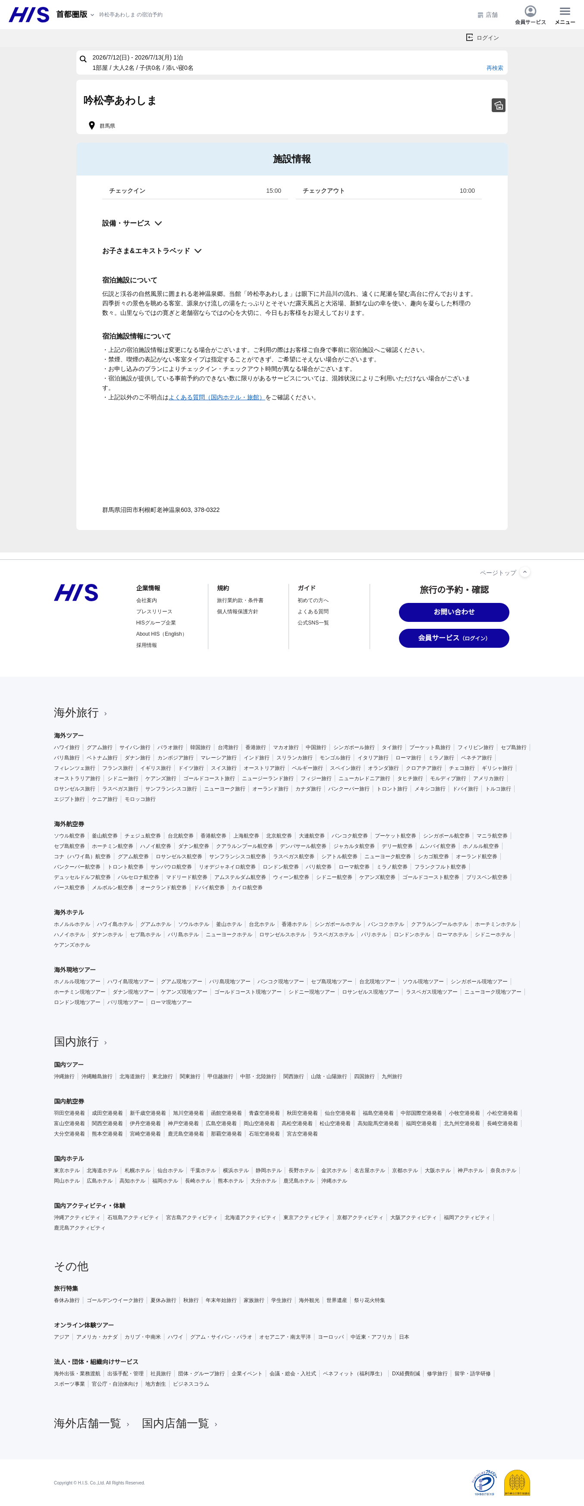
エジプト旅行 (69, 799)
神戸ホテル (471, 1170)
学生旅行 (281, 1300)
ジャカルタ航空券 (354, 846)
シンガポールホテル (337, 924)
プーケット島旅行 (430, 747)
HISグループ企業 (156, 623)
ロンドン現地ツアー (77, 1002)
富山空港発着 (69, 1123)
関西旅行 (293, 1076)
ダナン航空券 (193, 846)
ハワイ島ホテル (115, 924)
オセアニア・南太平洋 (285, 1337)
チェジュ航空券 (143, 836)
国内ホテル (69, 1158)
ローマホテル (452, 935)
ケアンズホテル (72, 945)
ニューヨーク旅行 (224, 789)
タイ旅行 (392, 747)
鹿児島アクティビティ (80, 1228)
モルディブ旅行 (448, 778)
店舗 (487, 15)
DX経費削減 (406, 1374)
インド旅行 (257, 758)
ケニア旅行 (105, 799)
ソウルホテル (193, 924)
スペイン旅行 (345, 768)
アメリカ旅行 (488, 778)
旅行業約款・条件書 (240, 600)
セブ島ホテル (145, 935)
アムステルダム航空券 (240, 877)
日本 (404, 1337)
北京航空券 (279, 836)
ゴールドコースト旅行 (209, 778)
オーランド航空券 (476, 856)
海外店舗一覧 (93, 1423)
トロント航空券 (125, 867)
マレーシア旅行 (219, 758)
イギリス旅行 (155, 768)
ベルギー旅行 (307, 768)
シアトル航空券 (339, 856)
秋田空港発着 (302, 1113)
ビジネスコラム (191, 1384)
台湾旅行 (228, 747)
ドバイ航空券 (209, 888)
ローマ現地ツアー (171, 1002)
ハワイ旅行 (67, 747)
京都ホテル (405, 1170)
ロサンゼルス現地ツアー (370, 992)
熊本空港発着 (107, 1134)
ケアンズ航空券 (377, 877)
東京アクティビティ (306, 1217)
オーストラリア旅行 (77, 778)
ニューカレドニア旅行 (364, 778)
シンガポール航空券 (446, 836)
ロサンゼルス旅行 (74, 789)
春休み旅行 (67, 1300)
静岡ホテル (269, 1170)
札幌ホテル (138, 1170)
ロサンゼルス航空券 (179, 856)
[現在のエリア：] (76, 15)
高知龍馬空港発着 (378, 1123)
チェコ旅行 (462, 768)
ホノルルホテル (72, 924)
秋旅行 (191, 1300)
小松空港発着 (502, 1113)
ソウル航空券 (69, 836)
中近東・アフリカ (371, 1337)
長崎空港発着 (502, 1123)
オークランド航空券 (163, 888)
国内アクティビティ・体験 (90, 1205)
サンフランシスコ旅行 (171, 789)
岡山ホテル (67, 1181)
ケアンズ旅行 (160, 778)
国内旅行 (81, 1041)
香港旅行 (255, 747)
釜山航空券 (105, 836)
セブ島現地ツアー (331, 982)
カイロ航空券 (247, 888)
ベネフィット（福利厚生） (354, 1374)
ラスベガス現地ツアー (432, 992)
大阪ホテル (438, 1170)
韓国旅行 (200, 747)
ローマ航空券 (354, 867)
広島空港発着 (221, 1123)
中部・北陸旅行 (258, 1076)
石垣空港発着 (264, 1134)
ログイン (488, 38)
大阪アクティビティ (413, 1217)
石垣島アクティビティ (133, 1217)
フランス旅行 (117, 768)
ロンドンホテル (412, 935)
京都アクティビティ (360, 1217)
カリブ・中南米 (143, 1337)
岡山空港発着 (259, 1123)
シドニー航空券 (334, 877)
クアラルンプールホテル (439, 924)
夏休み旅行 (163, 1300)
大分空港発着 (69, 1134)
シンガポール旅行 (354, 747)
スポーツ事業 (69, 1384)
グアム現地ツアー (181, 982)
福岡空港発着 (421, 1123)
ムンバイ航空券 (438, 846)
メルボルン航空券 (112, 888)
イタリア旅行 (373, 758)
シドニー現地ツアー (312, 992)
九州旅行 (392, 1076)
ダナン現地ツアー (133, 992)
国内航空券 (69, 1101)
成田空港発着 (107, 1113)
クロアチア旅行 (424, 768)
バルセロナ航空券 (138, 877)
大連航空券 (312, 836)
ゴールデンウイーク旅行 (115, 1300)
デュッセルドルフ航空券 (82, 877)
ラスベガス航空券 (293, 856)
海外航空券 (69, 824)
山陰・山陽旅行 (329, 1076)
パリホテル (374, 935)
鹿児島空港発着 (186, 1134)
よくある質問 (313, 612)
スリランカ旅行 (294, 758)
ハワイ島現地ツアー (130, 982)
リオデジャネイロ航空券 (227, 867)
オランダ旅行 (383, 768)
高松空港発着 (297, 1123)
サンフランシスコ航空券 (237, 856)
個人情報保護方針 (237, 612)
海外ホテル (69, 912)
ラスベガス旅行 (120, 789)
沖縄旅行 (64, 1076)
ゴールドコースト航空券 (430, 877)
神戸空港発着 (183, 1123)
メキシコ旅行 (430, 789)
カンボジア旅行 (175, 758)
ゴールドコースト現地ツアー (248, 992)
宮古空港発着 (302, 1134)
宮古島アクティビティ (192, 1217)
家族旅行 (254, 1300)
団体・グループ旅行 (201, 1374)
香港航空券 (213, 836)
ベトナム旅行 (102, 758)
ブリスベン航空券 (487, 877)
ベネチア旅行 (476, 758)
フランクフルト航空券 (440, 867)
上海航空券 (246, 836)
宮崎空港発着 (145, 1134)
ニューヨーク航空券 (387, 856)
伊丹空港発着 (145, 1123)
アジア (61, 1337)
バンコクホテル (386, 924)
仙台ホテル (170, 1170)
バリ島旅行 (67, 758)
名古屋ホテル (369, 1170)
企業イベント (247, 1374)
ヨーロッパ (331, 1337)
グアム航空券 (133, 856)
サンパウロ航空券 (171, 867)
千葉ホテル (203, 1170)
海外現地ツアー (75, 969)
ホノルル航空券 (481, 846)
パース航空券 (69, 888)
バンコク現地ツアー (280, 982)
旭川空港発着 (188, 1113)
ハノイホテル (69, 935)
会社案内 (146, 600)
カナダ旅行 (308, 789)
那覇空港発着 (226, 1134)
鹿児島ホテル (298, 1181)
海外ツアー (69, 735)
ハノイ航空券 (155, 846)
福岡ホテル (165, 1181)
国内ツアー (69, 1064)
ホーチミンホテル (495, 924)
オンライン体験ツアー (84, 1325)
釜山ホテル (229, 924)
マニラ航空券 (492, 836)
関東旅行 (190, 1076)
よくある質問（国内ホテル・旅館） (217, 397)
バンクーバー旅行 (349, 789)
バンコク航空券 (350, 836)
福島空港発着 (378, 1113)
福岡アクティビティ (467, 1217)
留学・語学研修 (473, 1374)
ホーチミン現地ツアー (80, 992)
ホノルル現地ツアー (77, 982)
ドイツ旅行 (191, 768)
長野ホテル (301, 1170)
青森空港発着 (264, 1113)
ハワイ (175, 1337)
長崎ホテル (198, 1181)
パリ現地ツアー (125, 1002)
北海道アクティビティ (250, 1217)
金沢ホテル (334, 1170)
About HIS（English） (161, 634)
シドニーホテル (493, 935)
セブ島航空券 (69, 846)
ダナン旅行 (138, 758)
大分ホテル (263, 1181)
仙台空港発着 (340, 1113)
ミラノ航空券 (392, 867)
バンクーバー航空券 (77, 867)
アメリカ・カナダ (97, 1337)
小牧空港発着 (464, 1113)
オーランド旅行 (270, 789)
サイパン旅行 (135, 747)
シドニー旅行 (122, 778)
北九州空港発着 (462, 1123)
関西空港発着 (107, 1123)
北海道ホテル (102, 1170)
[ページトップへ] (525, 572)
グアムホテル (155, 924)
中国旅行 (316, 747)
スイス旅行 (224, 768)
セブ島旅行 (514, 747)
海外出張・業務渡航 (77, 1374)
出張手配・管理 (125, 1374)
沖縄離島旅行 (97, 1076)
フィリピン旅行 (476, 747)
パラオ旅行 (170, 747)
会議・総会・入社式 (293, 1374)
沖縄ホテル (334, 1181)
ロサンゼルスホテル (282, 935)
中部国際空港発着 (421, 1113)
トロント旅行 (392, 789)
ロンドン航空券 (281, 867)
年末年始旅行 (221, 1300)
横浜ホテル (236, 1170)
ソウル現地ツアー (423, 982)
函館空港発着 (226, 1113)
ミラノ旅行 (441, 758)
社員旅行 (161, 1374)
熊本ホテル (231, 1181)
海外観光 (309, 1300)
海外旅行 (81, 712)
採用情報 (146, 645)
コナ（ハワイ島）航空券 (82, 856)
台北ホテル (262, 924)
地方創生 (155, 1384)
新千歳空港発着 (148, 1113)
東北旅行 (162, 1076)
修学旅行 (437, 1374)
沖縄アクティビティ (77, 1217)
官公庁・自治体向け (115, 1384)
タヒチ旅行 (410, 778)
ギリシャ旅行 (497, 768)
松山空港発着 (335, 1123)
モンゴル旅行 (335, 758)
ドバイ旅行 (465, 789)
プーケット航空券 (395, 836)
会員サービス (530, 14)
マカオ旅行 (286, 747)
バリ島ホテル (183, 935)
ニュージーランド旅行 (268, 778)
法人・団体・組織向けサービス (96, 1362)
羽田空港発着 (69, 1113)
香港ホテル (295, 924)
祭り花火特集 (369, 1300)
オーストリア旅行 (264, 768)
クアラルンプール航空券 (244, 846)
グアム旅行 (100, 747)
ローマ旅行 (408, 758)
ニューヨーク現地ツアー (493, 992)
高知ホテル (132, 1181)
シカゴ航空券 (433, 856)
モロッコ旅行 (140, 799)
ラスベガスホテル (333, 935)
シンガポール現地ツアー (479, 982)
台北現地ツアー (377, 982)
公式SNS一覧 (313, 623)
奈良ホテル (503, 1170)
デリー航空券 (397, 846)
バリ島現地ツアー (230, 982)
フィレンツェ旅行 (74, 768)
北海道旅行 (132, 1076)
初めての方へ (313, 600)
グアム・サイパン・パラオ (221, 1337)
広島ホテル (100, 1181)
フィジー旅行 (316, 778)
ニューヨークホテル (229, 935)
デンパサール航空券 (303, 846)
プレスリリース (154, 612)
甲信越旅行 (220, 1076)
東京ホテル (67, 1170)
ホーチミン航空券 (112, 846)
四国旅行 (364, 1076)
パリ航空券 (319, 867)
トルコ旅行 (498, 789)
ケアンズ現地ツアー (184, 992)
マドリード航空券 (186, 877)
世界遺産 (337, 1300)
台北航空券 (181, 836)
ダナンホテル (107, 935)
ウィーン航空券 (291, 877)
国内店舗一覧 (181, 1423)
